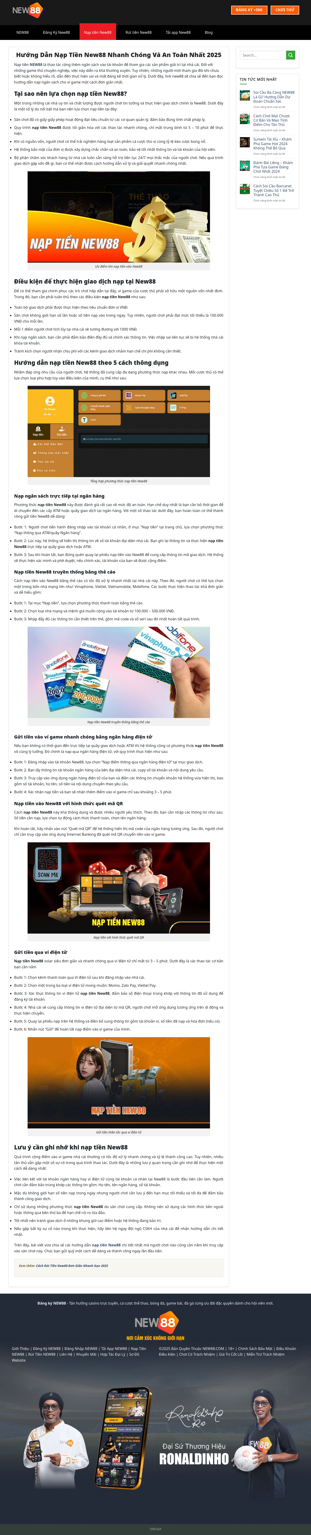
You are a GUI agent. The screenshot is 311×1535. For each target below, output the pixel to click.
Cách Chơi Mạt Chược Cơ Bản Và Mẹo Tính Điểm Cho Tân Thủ (271, 120)
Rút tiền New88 (139, 32)
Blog (209, 32)
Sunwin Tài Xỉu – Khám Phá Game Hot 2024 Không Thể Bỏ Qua (272, 143)
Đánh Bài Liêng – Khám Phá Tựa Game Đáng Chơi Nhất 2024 (273, 167)
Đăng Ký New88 (56, 32)
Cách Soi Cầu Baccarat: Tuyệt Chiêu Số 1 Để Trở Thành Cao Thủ (273, 190)
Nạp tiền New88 (97, 32)
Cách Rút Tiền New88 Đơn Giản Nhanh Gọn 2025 (72, 1266)
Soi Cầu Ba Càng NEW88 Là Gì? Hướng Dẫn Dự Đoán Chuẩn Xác (274, 97)
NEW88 (22, 32)
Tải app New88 (178, 32)
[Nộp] (290, 55)
